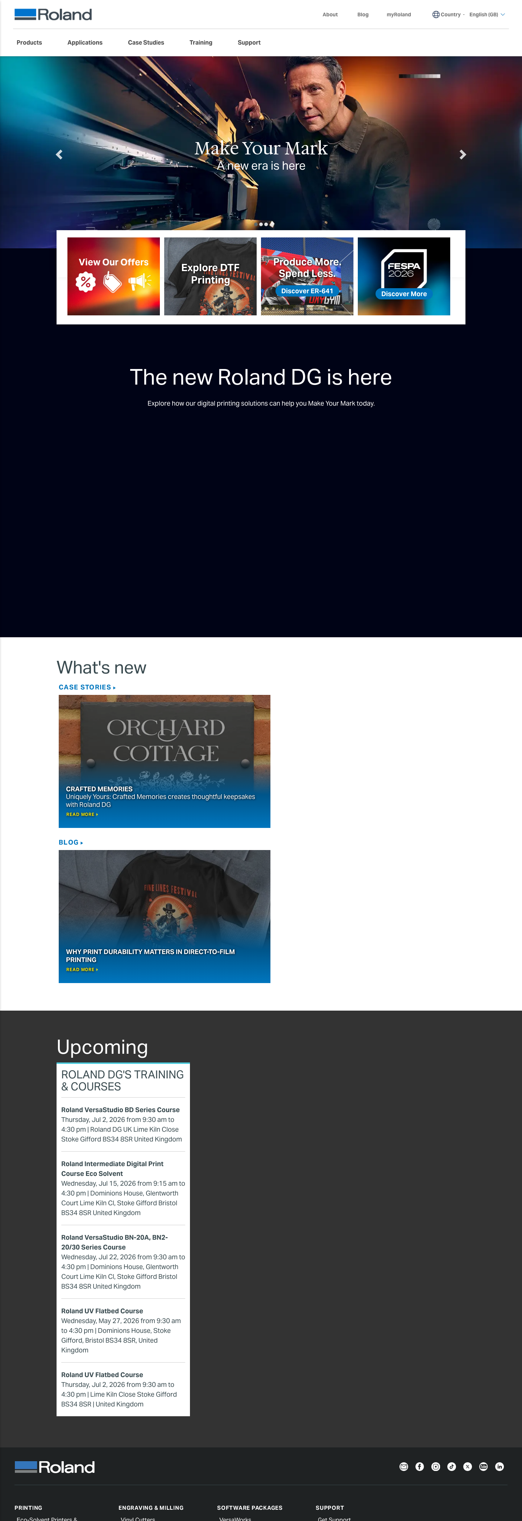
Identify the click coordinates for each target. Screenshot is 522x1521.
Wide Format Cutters (149, 1382)
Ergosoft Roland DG (246, 1408)
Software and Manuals (348, 1400)
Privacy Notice (36, 1479)
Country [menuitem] (451, 14)
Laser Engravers (142, 1426)
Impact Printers (141, 1434)
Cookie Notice (147, 1479)
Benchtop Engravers (148, 1417)
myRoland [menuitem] (399, 14)
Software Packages (250, 1352)
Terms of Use (255, 1479)
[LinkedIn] (499, 1311)
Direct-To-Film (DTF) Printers (54, 1400)
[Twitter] (467, 1311)
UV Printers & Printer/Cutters (55, 1382)
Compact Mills (140, 1400)
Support (330, 1352)
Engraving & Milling (151, 1352)
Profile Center (336, 1417)
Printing (28, 1352)
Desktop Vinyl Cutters (150, 1373)
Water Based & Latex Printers (56, 1391)
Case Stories (85, 687)
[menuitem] (33, 42)
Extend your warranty (346, 1373)
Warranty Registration (374, 1479)
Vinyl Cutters (138, 1365)
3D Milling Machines (147, 1391)
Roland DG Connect (245, 1373)
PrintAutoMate (239, 1382)
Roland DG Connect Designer (258, 1391)
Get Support (334, 1365)
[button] (85, 152)
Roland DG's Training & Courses (122, 925)
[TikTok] (451, 1311)
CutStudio (232, 1400)
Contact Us (490, 1479)
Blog (273, 687)
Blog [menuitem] (363, 14)
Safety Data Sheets (343, 1408)
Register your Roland (346, 1391)
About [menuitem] (334, 14)
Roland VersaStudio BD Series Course (120, 954)
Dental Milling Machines (153, 1408)
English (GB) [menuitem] (487, 14)
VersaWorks (235, 1365)
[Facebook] (419, 1311)
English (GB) (32, 1496)
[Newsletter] (403, 1311)
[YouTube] (483, 1311)
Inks (22, 1408)
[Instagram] (435, 1311)
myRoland (331, 1382)
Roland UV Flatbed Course (102, 1156)
